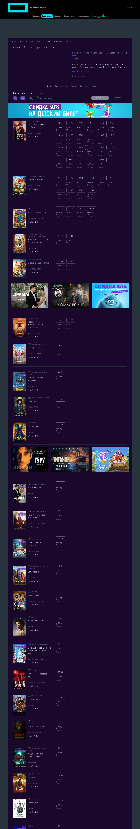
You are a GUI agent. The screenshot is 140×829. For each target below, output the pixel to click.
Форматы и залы (46, 828)
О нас (73, 828)
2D (31, 98)
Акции (73, 10)
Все (22, 98)
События (58, 10)
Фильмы (36, 10)
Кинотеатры (47, 10)
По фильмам (100, 98)
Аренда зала (84, 10)
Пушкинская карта (44, 98)
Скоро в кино (61, 86)
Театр (73, 86)
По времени (118, 98)
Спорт (66, 10)
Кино (49, 86)
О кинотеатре (78, 76)
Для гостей (12, 828)
